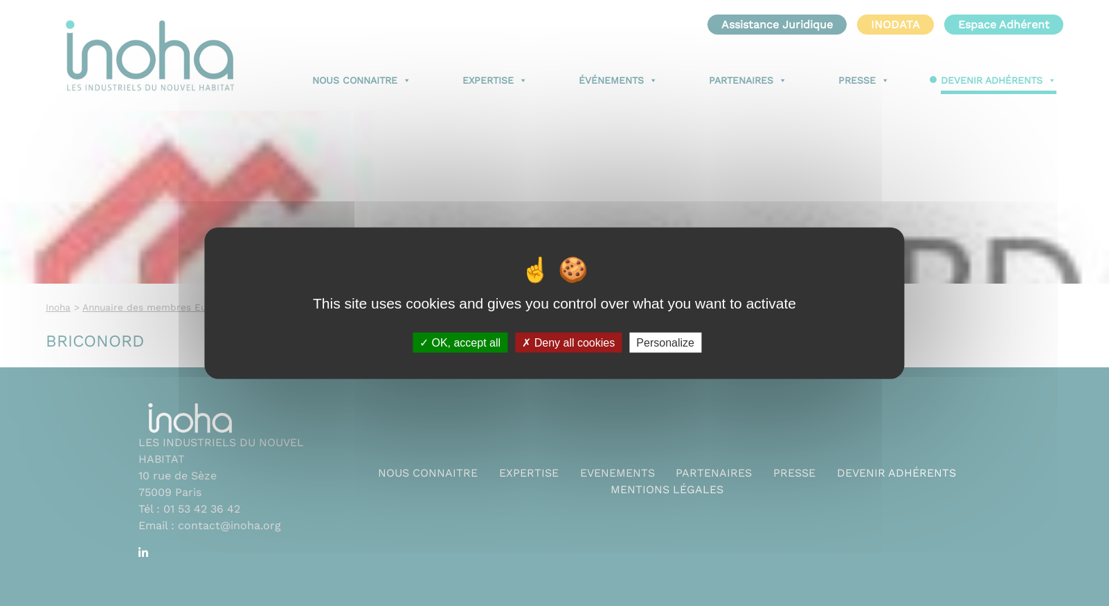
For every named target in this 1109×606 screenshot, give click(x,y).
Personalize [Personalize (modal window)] (665, 342)
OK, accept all (460, 342)
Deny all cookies (568, 342)
